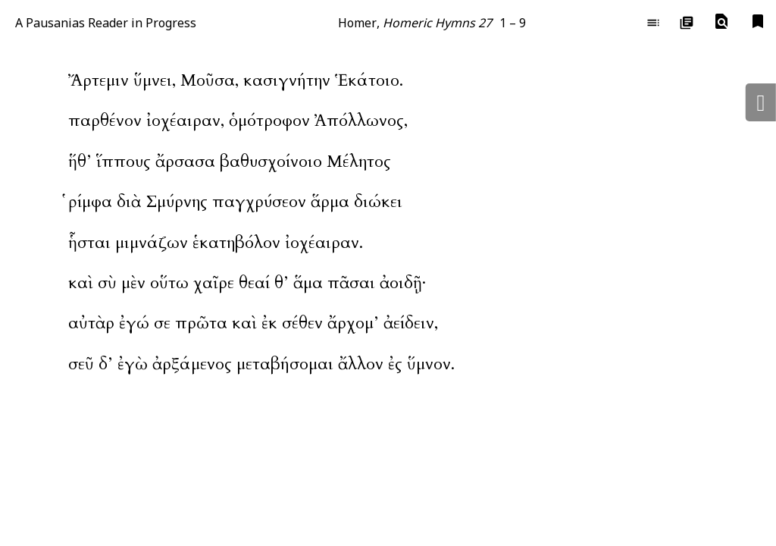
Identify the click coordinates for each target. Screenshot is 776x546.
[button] (721, 22)
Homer (357, 22)
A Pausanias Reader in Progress (105, 22)
